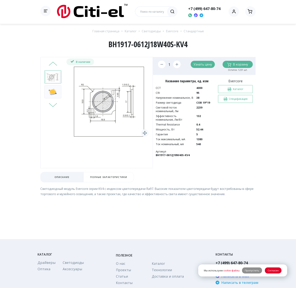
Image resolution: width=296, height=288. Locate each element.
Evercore (172, 31)
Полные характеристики (108, 177)
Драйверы (47, 262)
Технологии (162, 270)
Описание (62, 177)
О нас (120, 263)
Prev (53, 64)
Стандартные (194, 31)
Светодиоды (151, 31)
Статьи (122, 276)
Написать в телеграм (237, 282)
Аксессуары (72, 269)
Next (53, 104)
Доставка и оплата (168, 276)
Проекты (123, 270)
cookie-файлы (231, 270)
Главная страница (105, 31)
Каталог (130, 31)
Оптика (44, 269)
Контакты (124, 282)
